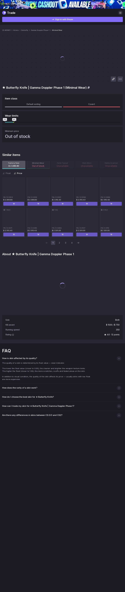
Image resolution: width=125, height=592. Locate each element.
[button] (119, 234)
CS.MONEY (12, 30)
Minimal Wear (74, 30)
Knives (24, 30)
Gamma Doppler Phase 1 (53, 30)
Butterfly (34, 30)
